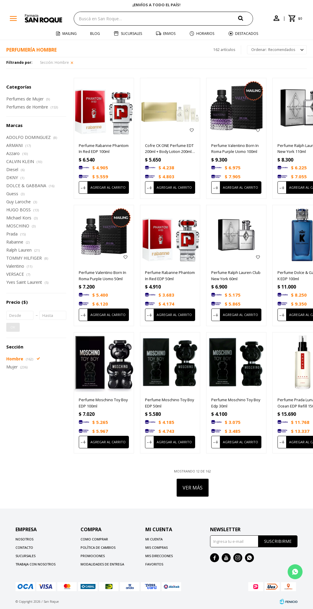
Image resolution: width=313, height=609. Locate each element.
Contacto (24, 547)
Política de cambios (98, 547)
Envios (169, 33)
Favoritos (154, 564)
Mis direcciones (159, 556)
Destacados (246, 33)
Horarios (205, 33)
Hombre (54, 62)
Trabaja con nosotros (35, 564)
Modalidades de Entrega (102, 564)
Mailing (69, 33)
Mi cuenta (154, 539)
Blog (95, 33)
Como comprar (94, 539)
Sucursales (131, 33)
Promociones (93, 556)
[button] (245, 18)
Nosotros (24, 539)
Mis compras (156, 547)
